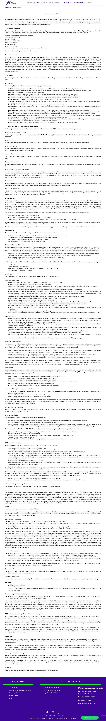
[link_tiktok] (58, 712)
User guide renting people (52, 687)
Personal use (31, 3)
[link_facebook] (47, 712)
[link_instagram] (53, 712)
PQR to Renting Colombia (52, 690)
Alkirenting (8, 7)
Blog (10, 698)
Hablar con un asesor (89, 718)
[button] (80, 2)
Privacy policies (17, 7)
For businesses (42, 3)
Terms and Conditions (16, 693)
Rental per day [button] (54, 3)
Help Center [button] (67, 3)
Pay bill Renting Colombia (52, 693)
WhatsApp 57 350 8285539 (86, 696)
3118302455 (13, 687)
